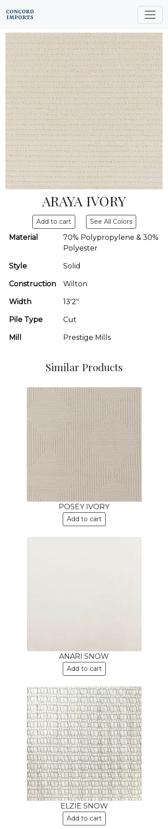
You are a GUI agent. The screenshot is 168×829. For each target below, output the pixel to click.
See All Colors (111, 222)
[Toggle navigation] (150, 15)
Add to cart (84, 519)
